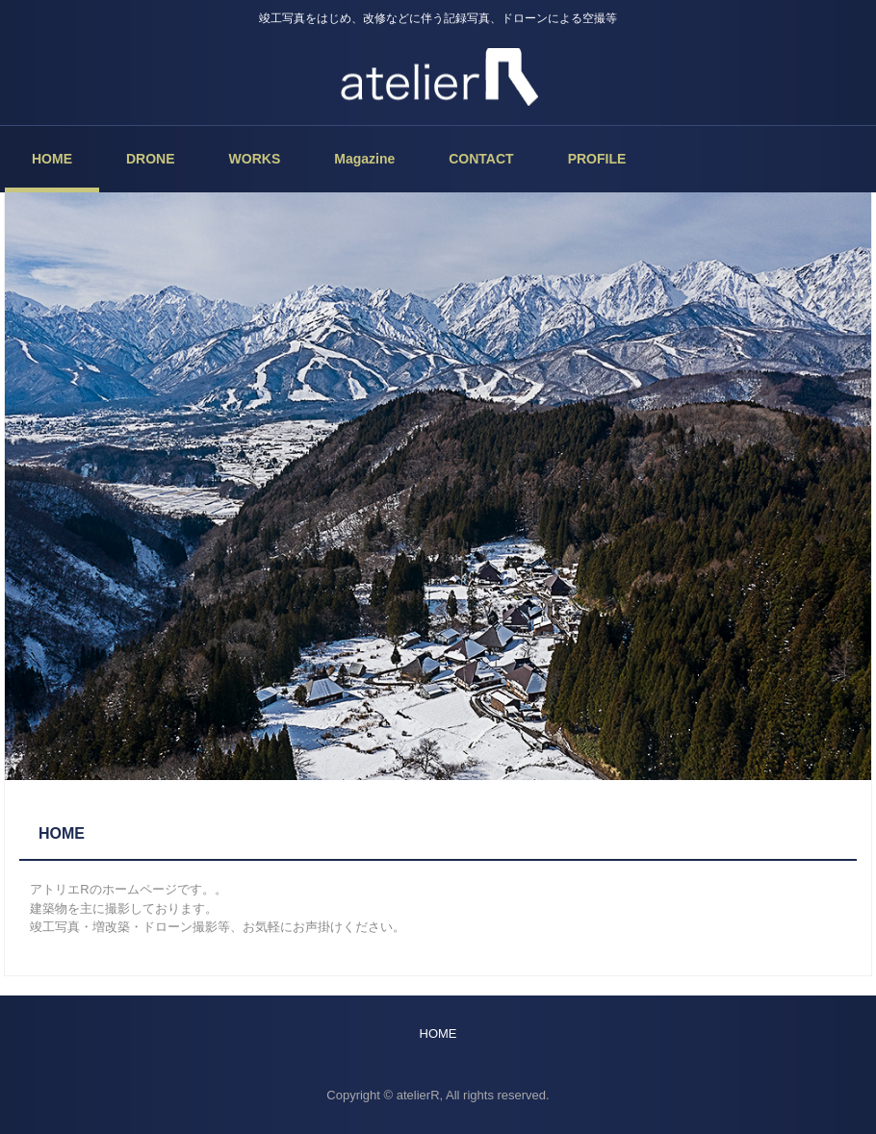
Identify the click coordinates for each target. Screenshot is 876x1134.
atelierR (438, 77)
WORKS (255, 158)
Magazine (364, 158)
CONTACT (481, 158)
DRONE (150, 158)
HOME (52, 158)
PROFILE (597, 158)
